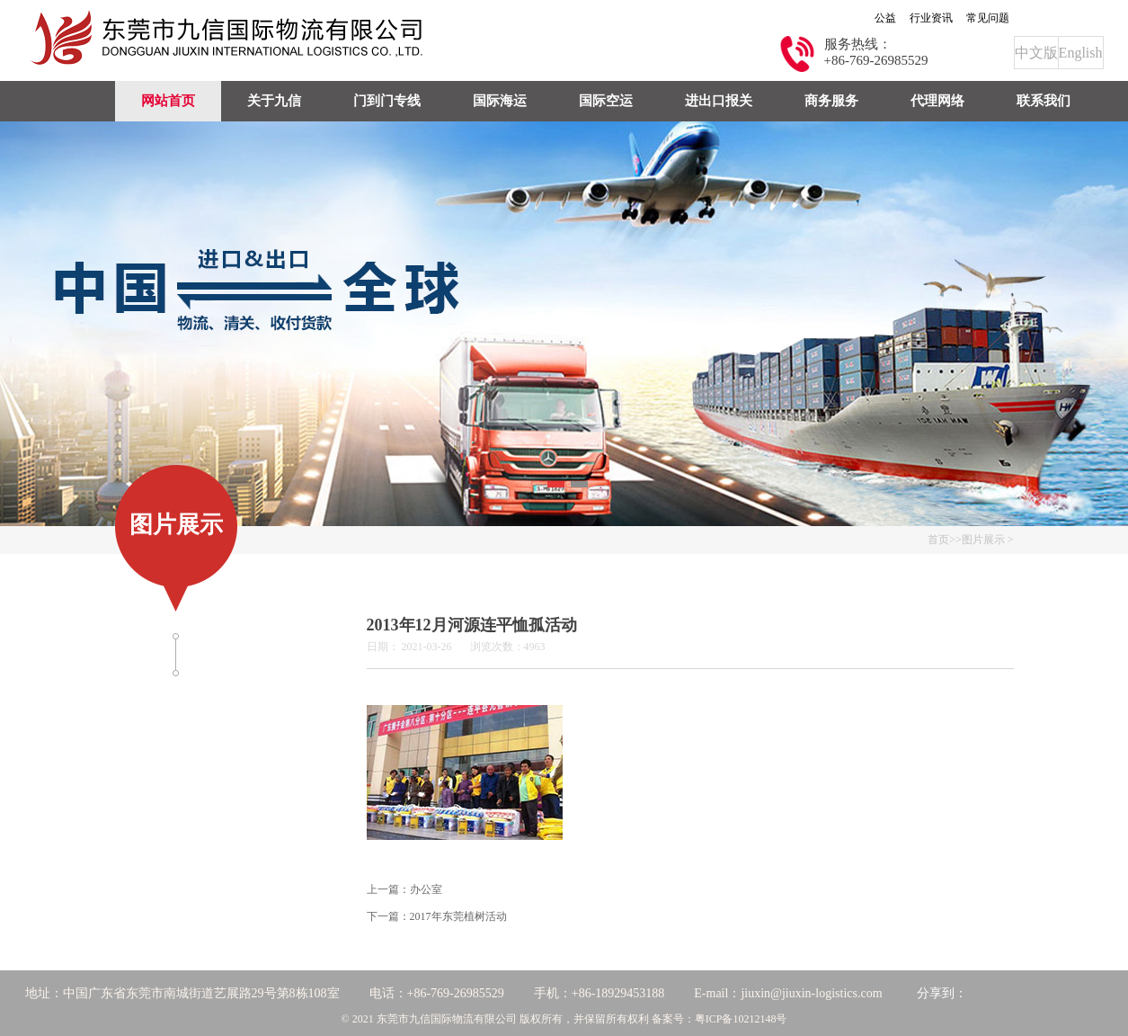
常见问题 (987, 18)
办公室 (426, 889)
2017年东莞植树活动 (458, 916)
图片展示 (983, 539)
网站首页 (168, 101)
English (1081, 52)
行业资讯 (931, 18)
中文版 (1036, 52)
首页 (938, 539)
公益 (885, 18)
